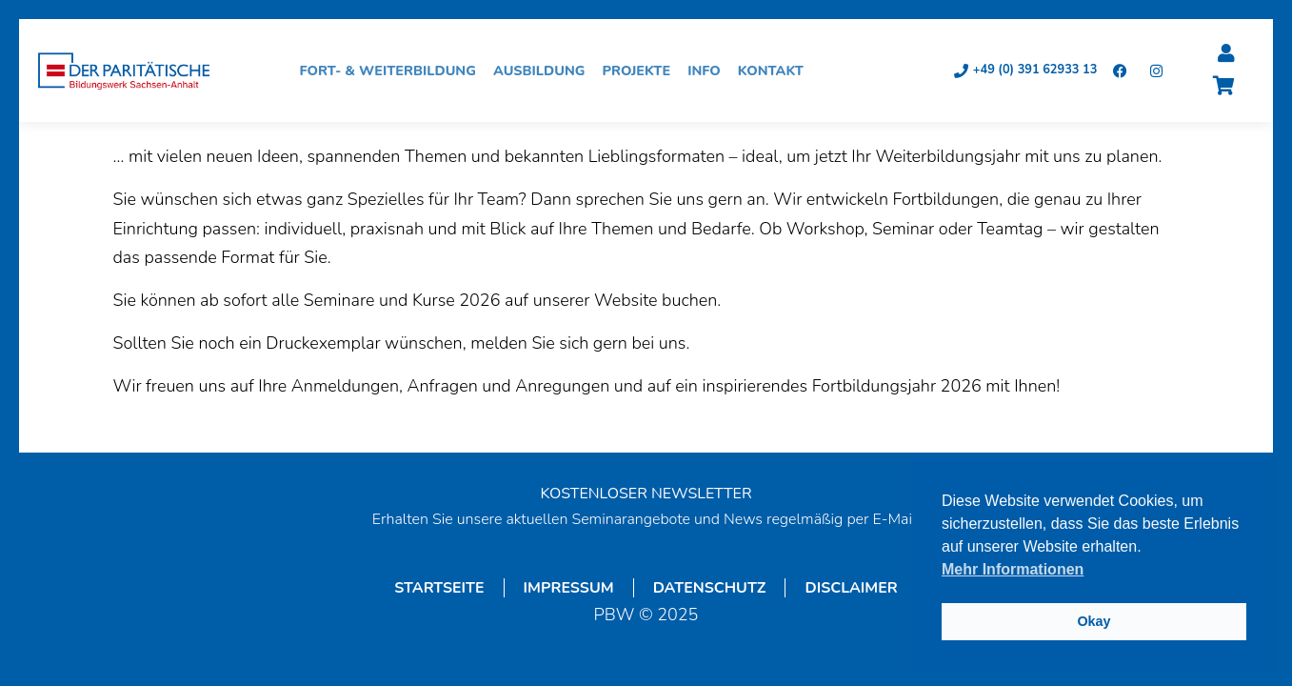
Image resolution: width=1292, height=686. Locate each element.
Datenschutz (709, 587)
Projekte (641, 70)
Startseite (439, 587)
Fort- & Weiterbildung (392, 70)
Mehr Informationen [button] (1012, 569)
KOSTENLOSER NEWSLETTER (645, 493)
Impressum (569, 587)
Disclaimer (851, 587)
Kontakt (775, 70)
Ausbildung (544, 70)
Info (708, 70)
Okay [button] (1093, 621)
